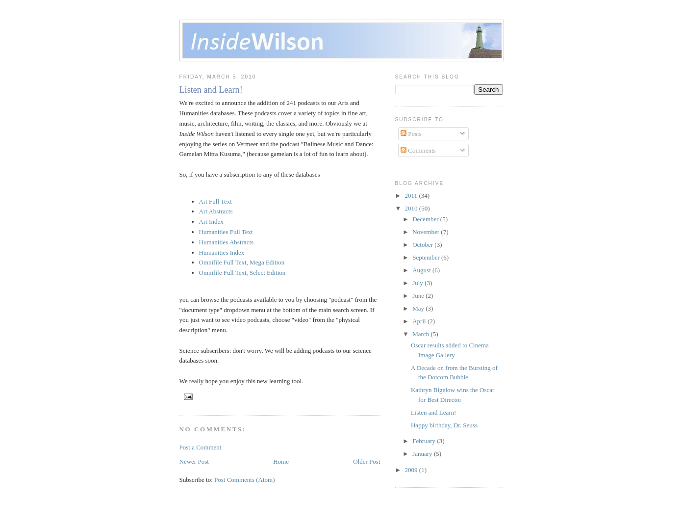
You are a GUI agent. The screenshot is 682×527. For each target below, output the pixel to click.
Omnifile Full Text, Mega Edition (242, 262)
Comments (418, 150)
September (426, 257)
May (419, 308)
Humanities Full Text (226, 232)
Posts (411, 133)
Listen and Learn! (211, 90)
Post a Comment (200, 447)
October (423, 244)
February (424, 441)
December (426, 219)
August (422, 270)
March (421, 334)
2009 (412, 470)
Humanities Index (222, 252)
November (426, 232)
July (418, 283)
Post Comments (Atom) (244, 479)
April (420, 321)
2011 (412, 195)
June (419, 295)
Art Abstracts (216, 211)
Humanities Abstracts (226, 242)
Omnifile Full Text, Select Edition (242, 272)
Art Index (211, 221)
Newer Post (194, 461)
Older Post (366, 461)
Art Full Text (215, 201)
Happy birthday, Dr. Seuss (444, 425)
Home (281, 461)
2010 (412, 208)
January (423, 453)
